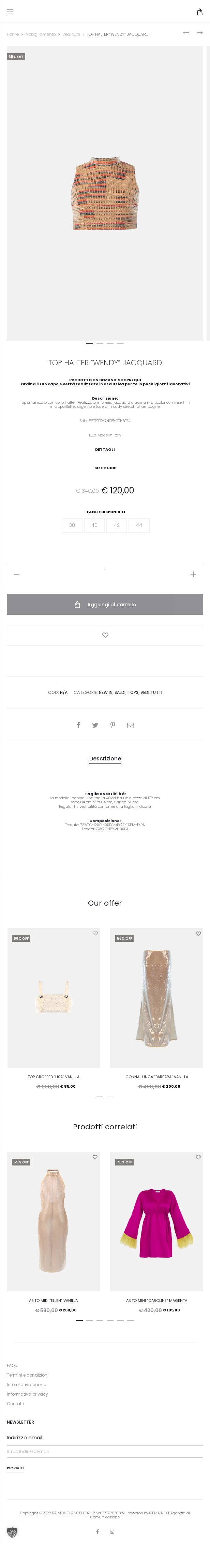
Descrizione (105, 758)
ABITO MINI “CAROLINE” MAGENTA (156, 1300)
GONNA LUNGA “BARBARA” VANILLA (156, 1077)
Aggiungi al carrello (105, 604)
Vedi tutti (71, 34)
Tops (132, 692)
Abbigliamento (41, 34)
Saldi (120, 692)
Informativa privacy (27, 1394)
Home (13, 34)
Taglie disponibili (105, 512)
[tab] (105, 758)
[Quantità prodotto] (105, 571)
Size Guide (105, 468)
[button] (90, 343)
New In (105, 692)
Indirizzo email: (25, 1438)
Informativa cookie (26, 1384)
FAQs (12, 1365)
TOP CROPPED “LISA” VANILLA (53, 1077)
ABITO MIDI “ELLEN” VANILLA (53, 1300)
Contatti (15, 1404)
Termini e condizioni (27, 1375)
